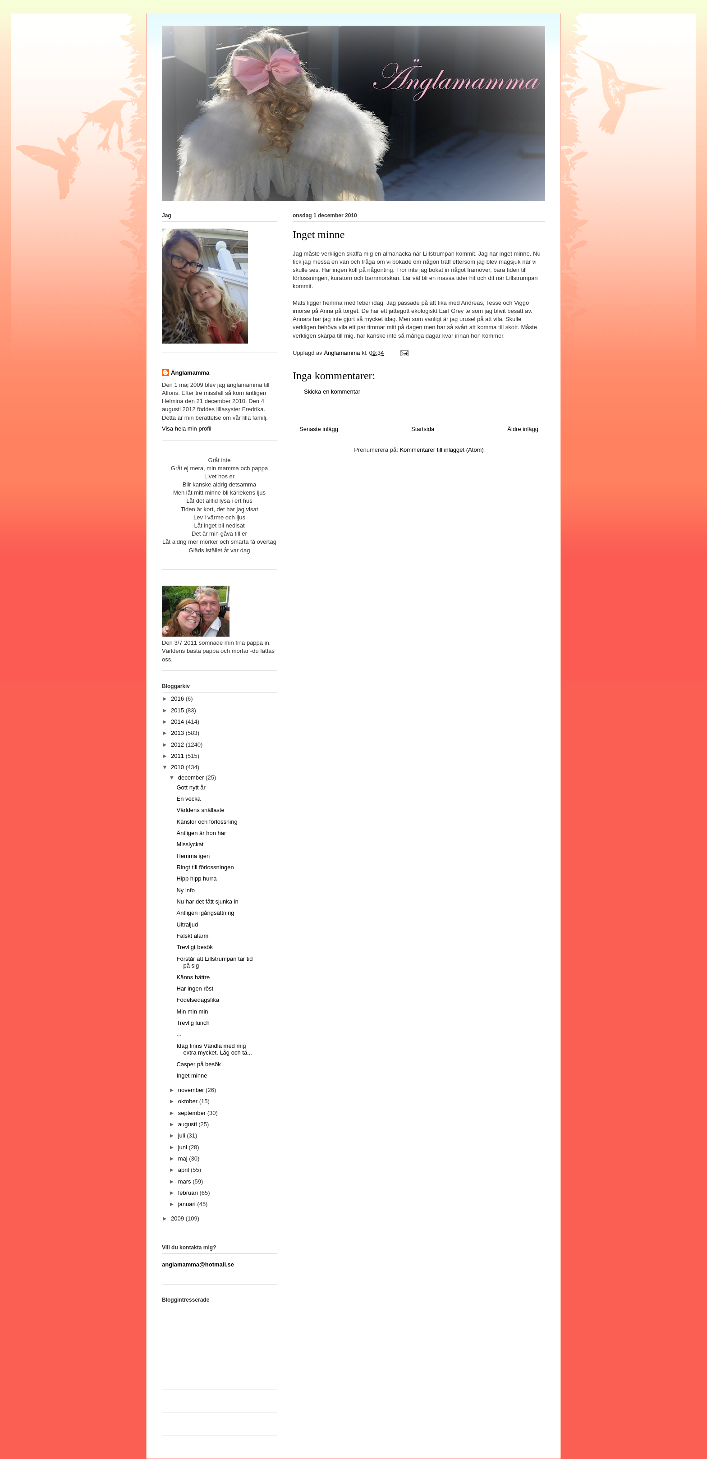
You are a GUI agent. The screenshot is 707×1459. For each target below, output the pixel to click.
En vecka (188, 798)
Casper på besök (198, 1064)
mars (185, 1181)
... (178, 1034)
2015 (178, 710)
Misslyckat (189, 844)
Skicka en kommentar (332, 391)
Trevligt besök (194, 947)
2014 (178, 721)
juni (183, 1147)
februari (189, 1192)
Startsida (422, 429)
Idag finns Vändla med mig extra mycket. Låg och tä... (214, 1049)
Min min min (192, 1011)
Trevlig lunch (192, 1022)
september (192, 1113)
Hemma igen (193, 856)
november (192, 1090)
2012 (178, 744)
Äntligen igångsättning (205, 912)
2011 (178, 755)
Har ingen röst (194, 988)
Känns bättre (193, 977)
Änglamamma (190, 372)
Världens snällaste (200, 810)
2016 (178, 698)
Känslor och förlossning (206, 821)
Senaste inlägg (318, 429)
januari (187, 1204)
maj (183, 1158)
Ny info (185, 890)
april (184, 1169)
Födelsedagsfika (197, 999)
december (192, 777)
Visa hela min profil (186, 428)
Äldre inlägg (522, 429)
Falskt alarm (192, 935)
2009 (178, 1218)
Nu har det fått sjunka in (207, 901)
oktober (188, 1101)
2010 (178, 767)
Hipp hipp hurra (196, 878)
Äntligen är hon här (201, 833)
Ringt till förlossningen (205, 867)
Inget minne (191, 1075)
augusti (188, 1124)
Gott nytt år (190, 787)
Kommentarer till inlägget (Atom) (441, 449)
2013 (178, 733)
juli (182, 1135)
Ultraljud (187, 924)
